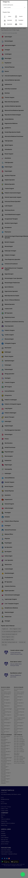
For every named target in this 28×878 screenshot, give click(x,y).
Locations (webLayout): (8, 4)
